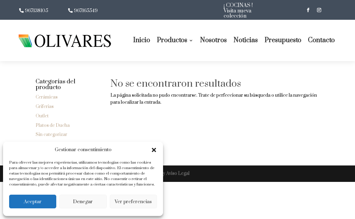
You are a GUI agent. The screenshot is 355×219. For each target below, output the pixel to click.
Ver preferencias (133, 202)
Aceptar (33, 202)
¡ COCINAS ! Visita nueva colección (238, 10)
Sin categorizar (51, 134)
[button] (154, 150)
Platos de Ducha (53, 125)
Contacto (321, 40)
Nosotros (213, 40)
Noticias (245, 40)
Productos (172, 40)
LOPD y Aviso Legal (169, 173)
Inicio (141, 40)
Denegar (83, 202)
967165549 (86, 10)
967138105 (36, 10)
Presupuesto (282, 40)
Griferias (45, 106)
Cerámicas (46, 97)
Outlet (42, 116)
